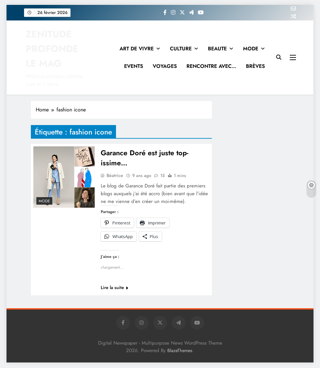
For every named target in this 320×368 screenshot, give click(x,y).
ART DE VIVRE (137, 48)
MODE (250, 48)
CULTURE (181, 48)
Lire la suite (114, 288)
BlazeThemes (179, 351)
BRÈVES (255, 66)
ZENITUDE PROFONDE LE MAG (52, 48)
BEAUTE (217, 48)
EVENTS (133, 66)
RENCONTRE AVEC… (211, 66)
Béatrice (115, 176)
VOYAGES (165, 66)
